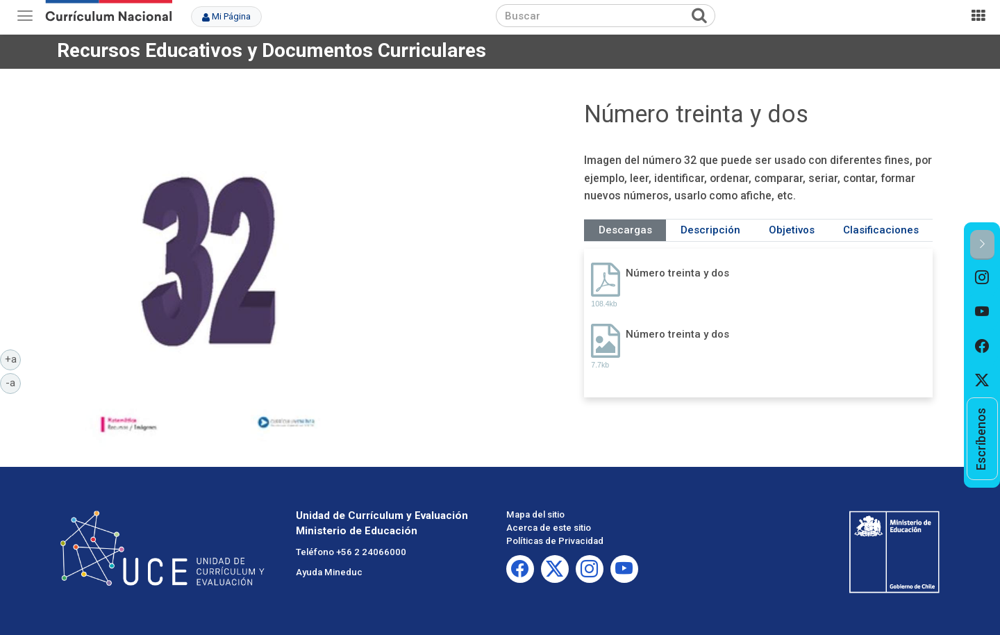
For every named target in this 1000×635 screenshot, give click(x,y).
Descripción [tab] (710, 230)
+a (13, 358)
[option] (982, 277)
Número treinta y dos (677, 273)
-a (13, 382)
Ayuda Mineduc (329, 572)
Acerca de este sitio (548, 527)
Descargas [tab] (625, 230)
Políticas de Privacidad (554, 541)
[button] (982, 245)
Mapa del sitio (535, 514)
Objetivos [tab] (792, 230)
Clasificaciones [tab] (881, 230)
